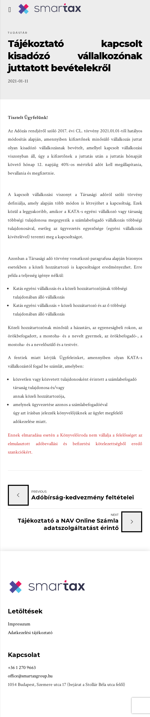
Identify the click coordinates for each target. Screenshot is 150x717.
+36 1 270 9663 (22, 668)
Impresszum (19, 624)
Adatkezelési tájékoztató (30, 633)
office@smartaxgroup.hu (30, 676)
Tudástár (18, 32)
